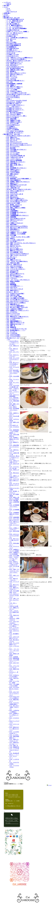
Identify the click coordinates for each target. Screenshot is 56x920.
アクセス (50, 785)
